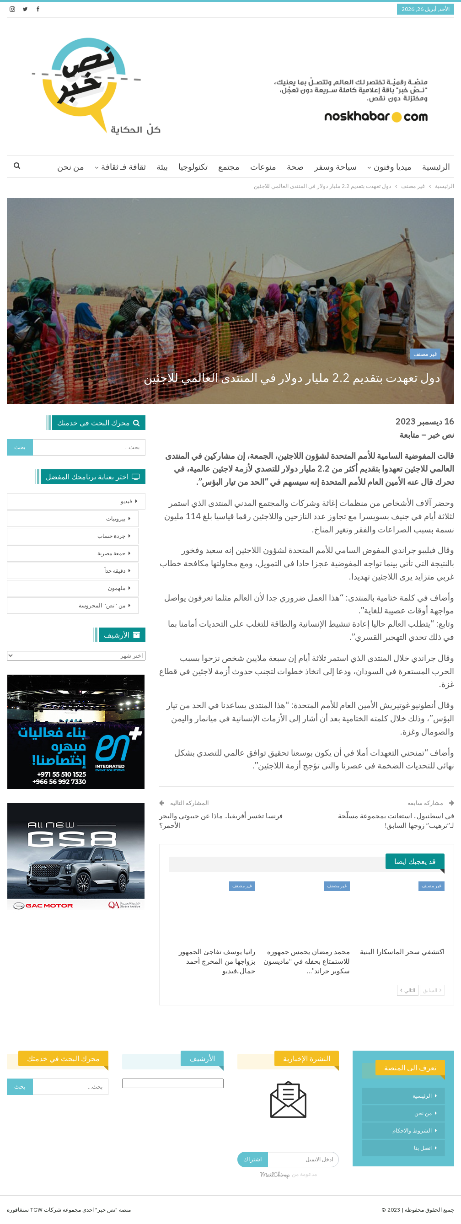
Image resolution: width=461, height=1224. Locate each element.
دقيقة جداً (114, 570)
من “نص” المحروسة (102, 605)
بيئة (162, 166)
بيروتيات (115, 518)
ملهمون (116, 588)
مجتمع (229, 166)
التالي (407, 990)
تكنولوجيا (193, 166)
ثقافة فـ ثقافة (123, 166)
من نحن (70, 166)
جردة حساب (111, 535)
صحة (295, 166)
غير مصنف (425, 353)
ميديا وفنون (393, 166)
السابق (432, 990)
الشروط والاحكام (412, 1130)
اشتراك (252, 1159)
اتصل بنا (423, 1147)
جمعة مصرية (111, 553)
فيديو (126, 501)
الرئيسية (436, 166)
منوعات (263, 166)
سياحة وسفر (335, 166)
